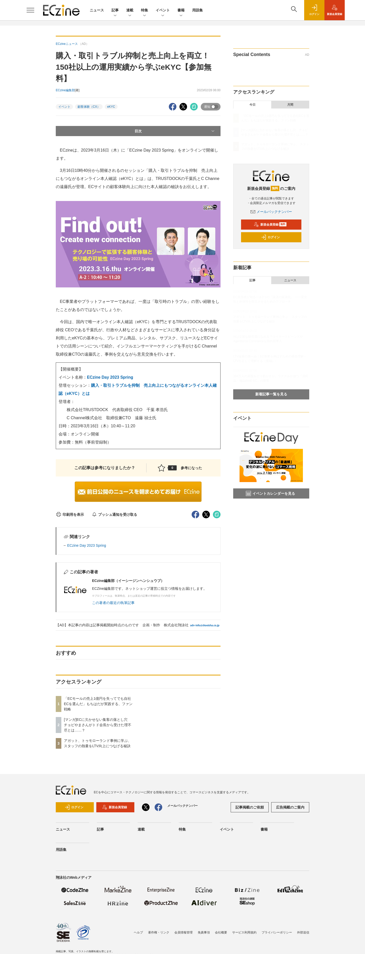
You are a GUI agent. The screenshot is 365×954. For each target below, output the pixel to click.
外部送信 (303, 932)
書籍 (181, 10)
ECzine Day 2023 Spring (110, 377)
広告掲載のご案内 (290, 807)
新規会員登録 (270, 224)
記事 (115, 10)
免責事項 (204, 932)
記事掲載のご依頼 (249, 807)
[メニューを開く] (30, 10)
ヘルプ (138, 932)
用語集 (197, 10)
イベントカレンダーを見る (270, 493)
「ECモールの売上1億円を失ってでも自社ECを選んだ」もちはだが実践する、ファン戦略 (98, 703)
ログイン (270, 237)
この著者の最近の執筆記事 (113, 603)
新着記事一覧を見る (271, 394)
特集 (144, 10)
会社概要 (221, 932)
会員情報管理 (183, 932)
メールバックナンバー (271, 212)
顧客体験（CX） (89, 106)
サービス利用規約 (244, 932)
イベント (163, 10)
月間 (290, 104)
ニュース (97, 10)
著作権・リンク (158, 932)
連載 (129, 10)
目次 (175, 131)
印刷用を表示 (70, 514)
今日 (252, 104)
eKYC (111, 106)
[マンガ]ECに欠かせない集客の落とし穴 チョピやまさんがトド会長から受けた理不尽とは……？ (97, 725)
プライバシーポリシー (277, 932)
